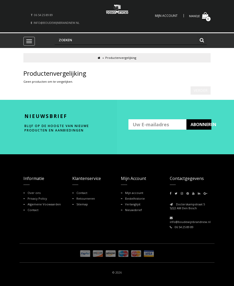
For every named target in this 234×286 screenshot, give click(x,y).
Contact (33, 210)
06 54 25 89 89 (43, 15)
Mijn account (134, 193)
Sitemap (82, 204)
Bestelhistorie (134, 198)
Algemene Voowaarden (44, 204)
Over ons (34, 193)
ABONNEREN (201, 124)
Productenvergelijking (120, 58)
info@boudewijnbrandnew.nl (57, 23)
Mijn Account (166, 15)
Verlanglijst (132, 204)
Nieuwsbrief (133, 210)
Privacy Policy (37, 198)
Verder (200, 90)
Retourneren (85, 198)
